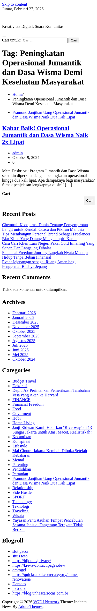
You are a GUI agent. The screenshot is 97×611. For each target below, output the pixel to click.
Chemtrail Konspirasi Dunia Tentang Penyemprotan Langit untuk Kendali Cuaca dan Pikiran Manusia (45, 227)
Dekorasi (19, 386)
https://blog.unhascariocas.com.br (40, 593)
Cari (6, 193)
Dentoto (19, 584)
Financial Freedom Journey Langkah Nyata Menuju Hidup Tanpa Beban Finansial (45, 254)
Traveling (20, 511)
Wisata (18, 515)
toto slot (19, 588)
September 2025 (25, 336)
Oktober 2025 (23, 331)
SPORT (18, 497)
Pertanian (20, 474)
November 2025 (25, 327)
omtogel (19, 570)
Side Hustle (22, 492)
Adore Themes (30, 606)
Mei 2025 (20, 354)
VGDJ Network (15, 17)
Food (16, 409)
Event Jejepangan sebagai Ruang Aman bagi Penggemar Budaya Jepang (39, 264)
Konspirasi (21, 441)
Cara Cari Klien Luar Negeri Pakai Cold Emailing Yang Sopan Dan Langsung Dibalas (48, 245)
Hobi (16, 418)
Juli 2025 (20, 345)
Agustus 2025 (23, 340)
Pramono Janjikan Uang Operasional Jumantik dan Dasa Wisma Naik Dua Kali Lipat (50, 114)
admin (17, 153)
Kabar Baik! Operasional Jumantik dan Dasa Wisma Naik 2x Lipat (45, 135)
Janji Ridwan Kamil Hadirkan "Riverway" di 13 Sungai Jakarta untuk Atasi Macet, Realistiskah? (52, 429)
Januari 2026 (23, 317)
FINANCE (21, 399)
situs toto (19, 556)
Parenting (20, 464)
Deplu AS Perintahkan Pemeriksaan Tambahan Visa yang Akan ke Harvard (51, 392)
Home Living (23, 423)
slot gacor (20, 551)
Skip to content (14, 4)
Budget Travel (24, 381)
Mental (18, 460)
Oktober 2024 (23, 359)
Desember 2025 (25, 322)
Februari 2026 (24, 313)
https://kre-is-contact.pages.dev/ (38, 565)
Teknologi (20, 506)
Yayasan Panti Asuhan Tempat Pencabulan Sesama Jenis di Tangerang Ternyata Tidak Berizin (47, 525)
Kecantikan (21, 437)
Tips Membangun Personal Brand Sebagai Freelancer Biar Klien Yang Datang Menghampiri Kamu (46, 236)
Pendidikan (21, 469)
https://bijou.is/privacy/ (31, 560)
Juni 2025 (20, 350)
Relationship (22, 488)
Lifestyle (19, 446)
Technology (22, 501)
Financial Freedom (27, 404)
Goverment (21, 413)
